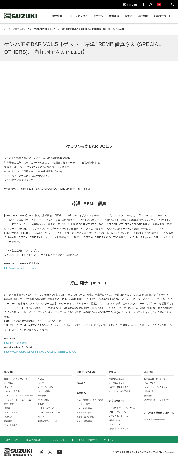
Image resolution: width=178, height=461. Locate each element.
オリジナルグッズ (46, 408)
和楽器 (41, 379)
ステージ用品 (44, 391)
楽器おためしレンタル (47, 421)
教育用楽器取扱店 (116, 379)
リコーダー (9, 387)
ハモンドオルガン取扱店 (119, 391)
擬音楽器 (8, 421)
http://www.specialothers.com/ (20, 268)
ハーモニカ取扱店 (116, 383)
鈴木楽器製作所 (20, 16)
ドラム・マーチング (12, 412)
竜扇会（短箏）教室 (85, 417)
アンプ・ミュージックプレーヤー (18, 395)
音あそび (8, 416)
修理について (115, 420)
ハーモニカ (9, 383)
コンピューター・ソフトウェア (51, 412)
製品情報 (57, 16)
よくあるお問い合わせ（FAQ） (122, 407)
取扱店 (128, 16)
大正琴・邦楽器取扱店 (118, 387)
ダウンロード (115, 424)
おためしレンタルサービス (120, 428)
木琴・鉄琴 (9, 404)
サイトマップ (109, 440)
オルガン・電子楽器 (12, 391)
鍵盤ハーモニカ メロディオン (17, 379)
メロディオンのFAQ (117, 412)
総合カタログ (44, 416)
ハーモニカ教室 (83, 404)
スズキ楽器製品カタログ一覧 (159, 412)
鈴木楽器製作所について (154, 379)
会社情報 (143, 16)
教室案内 (114, 16)
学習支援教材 (44, 400)
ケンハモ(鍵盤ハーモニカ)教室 (90, 400)
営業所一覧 (149, 391)
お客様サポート (162, 16)
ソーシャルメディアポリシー (58, 440)
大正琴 (41, 383)
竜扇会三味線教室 (84, 421)
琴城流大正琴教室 (84, 412)
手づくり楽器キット (12, 425)
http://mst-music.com (15, 342)
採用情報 (148, 395)
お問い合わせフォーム (118, 416)
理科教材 (42, 395)
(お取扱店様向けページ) (154, 419)
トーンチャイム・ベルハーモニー (18, 400)
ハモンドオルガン (46, 387)
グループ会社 (150, 383)
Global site (130, 5)
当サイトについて (14, 440)
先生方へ (98, 16)
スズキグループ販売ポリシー (156, 387)
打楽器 (7, 408)
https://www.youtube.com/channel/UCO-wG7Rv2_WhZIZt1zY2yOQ (40, 351)
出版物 (41, 404)
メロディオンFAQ (77, 16)
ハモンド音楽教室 (84, 408)
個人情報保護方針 (33, 440)
